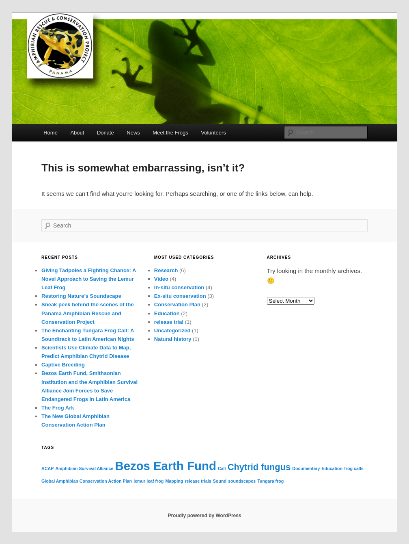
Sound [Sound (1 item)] (219, 481)
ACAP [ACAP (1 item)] (47, 468)
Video (161, 279)
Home (50, 133)
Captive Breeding (63, 365)
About (77, 133)
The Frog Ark (57, 408)
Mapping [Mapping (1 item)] (174, 481)
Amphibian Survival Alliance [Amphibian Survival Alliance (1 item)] (84, 468)
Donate (105, 133)
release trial (168, 322)
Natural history (173, 339)
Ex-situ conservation (180, 296)
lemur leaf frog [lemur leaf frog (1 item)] (148, 481)
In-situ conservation (179, 287)
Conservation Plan (177, 304)
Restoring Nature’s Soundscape (81, 296)
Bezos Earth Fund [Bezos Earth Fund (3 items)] (165, 465)
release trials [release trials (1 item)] (198, 481)
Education (167, 313)
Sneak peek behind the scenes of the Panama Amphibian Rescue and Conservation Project (87, 313)
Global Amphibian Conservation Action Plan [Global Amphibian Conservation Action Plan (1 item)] (86, 481)
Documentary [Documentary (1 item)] (306, 468)
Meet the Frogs (170, 133)
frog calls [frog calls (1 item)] (353, 468)
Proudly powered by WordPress (204, 515)
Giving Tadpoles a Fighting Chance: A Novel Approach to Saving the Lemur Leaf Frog (88, 278)
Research (166, 270)
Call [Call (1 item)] (222, 468)
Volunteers (213, 133)
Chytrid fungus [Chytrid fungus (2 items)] (259, 467)
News (133, 133)
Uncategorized (172, 330)
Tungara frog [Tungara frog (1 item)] (270, 481)
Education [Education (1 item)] (332, 468)
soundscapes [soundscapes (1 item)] (242, 481)
